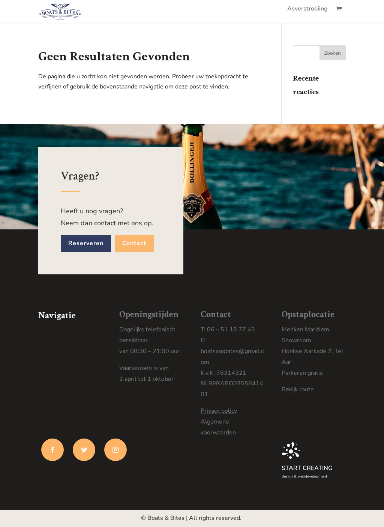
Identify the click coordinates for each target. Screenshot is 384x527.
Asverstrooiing (307, 9)
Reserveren (86, 243)
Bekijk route (298, 389)
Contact (134, 243)
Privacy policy (219, 411)
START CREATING (307, 468)
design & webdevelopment (304, 476)
